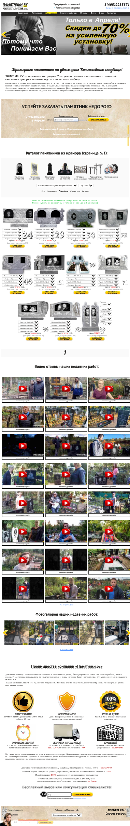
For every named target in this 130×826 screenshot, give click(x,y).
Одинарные (52, 191)
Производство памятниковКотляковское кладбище (67, 6)
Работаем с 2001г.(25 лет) (15, 8)
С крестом (75, 191)
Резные (85, 191)
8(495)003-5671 (116, 810)
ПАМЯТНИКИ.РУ (15, 5)
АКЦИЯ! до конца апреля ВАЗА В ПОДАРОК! (33, 819)
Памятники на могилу (13, 6)
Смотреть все (66, 605)
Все (43, 191)
